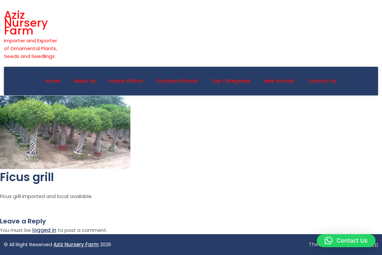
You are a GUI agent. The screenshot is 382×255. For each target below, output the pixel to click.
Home (52, 81)
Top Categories (231, 81)
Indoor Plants (126, 81)
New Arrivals (279, 81)
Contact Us (322, 81)
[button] (346, 240)
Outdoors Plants (177, 81)
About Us (84, 81)
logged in (44, 230)
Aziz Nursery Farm (26, 23)
